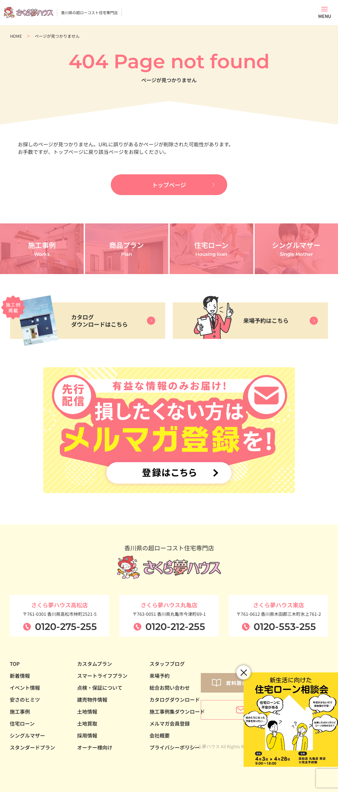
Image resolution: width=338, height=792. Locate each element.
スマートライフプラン (102, 675)
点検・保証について (99, 687)
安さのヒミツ (25, 699)
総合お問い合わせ (169, 687)
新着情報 (20, 675)
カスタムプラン (94, 663)
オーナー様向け (94, 747)
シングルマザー (27, 735)
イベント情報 (25, 687)
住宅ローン (22, 723)
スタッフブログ (167, 663)
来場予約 (159, 675)
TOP (15, 663)
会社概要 (159, 735)
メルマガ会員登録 (169, 723)
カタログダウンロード (174, 699)
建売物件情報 (92, 699)
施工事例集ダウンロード (177, 711)
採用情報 (87, 735)
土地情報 (87, 711)
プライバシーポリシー (174, 747)
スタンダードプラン (32, 747)
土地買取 (87, 723)
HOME (16, 36)
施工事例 (20, 711)
